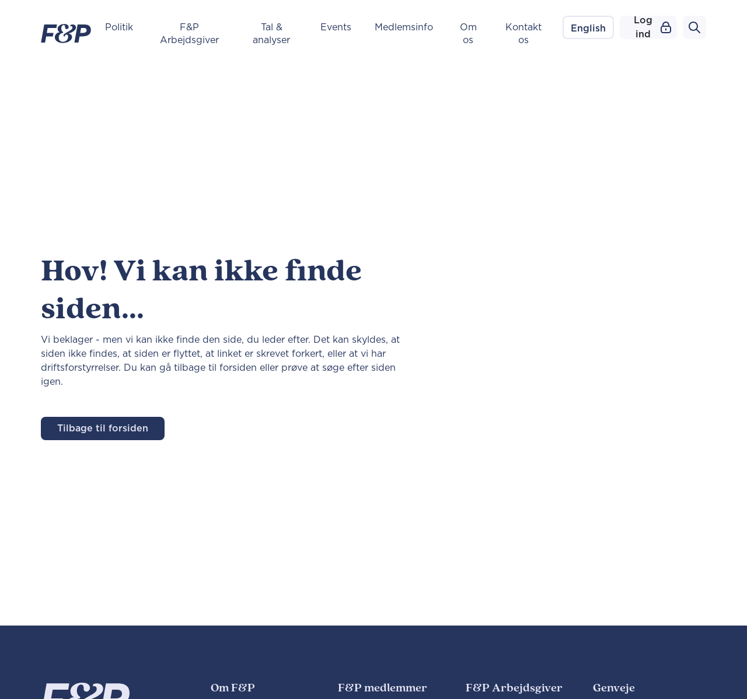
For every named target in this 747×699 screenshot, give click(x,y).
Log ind (652, 27)
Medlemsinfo (404, 27)
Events (335, 27)
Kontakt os (523, 34)
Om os (468, 34)
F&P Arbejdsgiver (189, 34)
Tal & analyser (271, 34)
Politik (119, 27)
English (588, 28)
